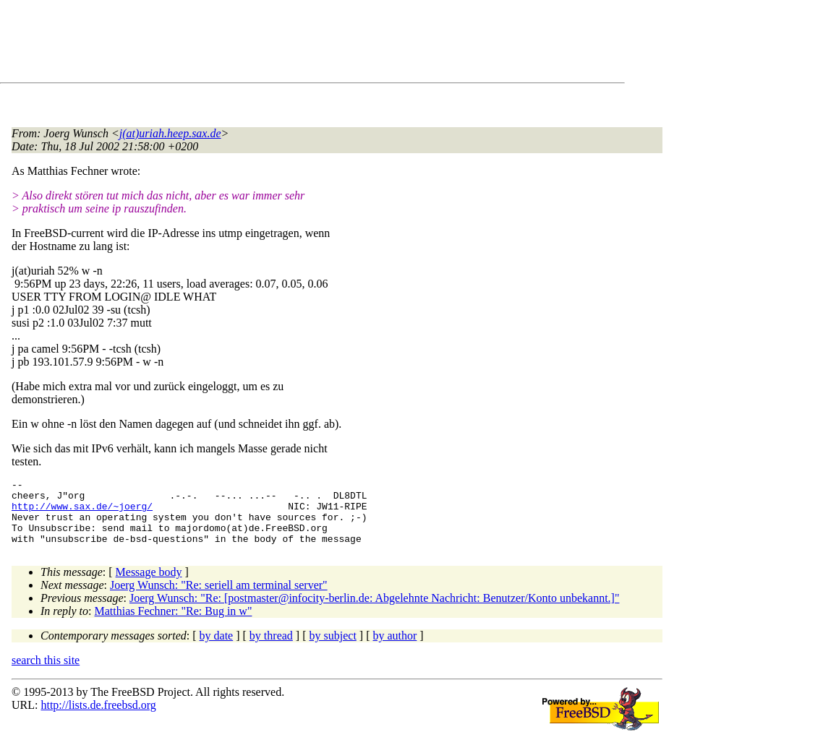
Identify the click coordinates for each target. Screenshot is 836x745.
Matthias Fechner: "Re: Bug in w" (173, 624)
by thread (271, 648)
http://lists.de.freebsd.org (97, 718)
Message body (149, 585)
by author (394, 648)
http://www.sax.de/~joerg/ (82, 512)
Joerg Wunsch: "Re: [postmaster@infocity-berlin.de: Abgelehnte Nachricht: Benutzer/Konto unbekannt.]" (374, 611)
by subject (333, 648)
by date (217, 648)
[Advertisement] (275, 44)
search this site (46, 673)
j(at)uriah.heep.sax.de (170, 133)
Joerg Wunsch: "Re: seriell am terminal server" (219, 598)
